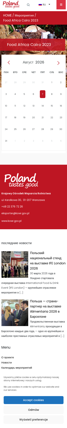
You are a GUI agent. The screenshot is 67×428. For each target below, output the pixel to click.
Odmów (33, 410)
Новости (6, 362)
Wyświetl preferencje (33, 419)
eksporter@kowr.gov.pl (15, 213)
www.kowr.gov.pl (11, 221)
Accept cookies (33, 400)
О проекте (7, 357)
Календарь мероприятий (16, 367)
